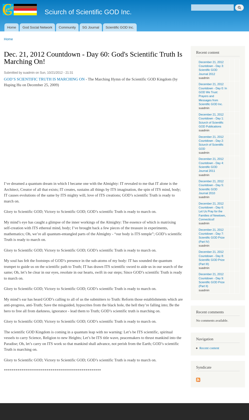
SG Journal (90, 27)
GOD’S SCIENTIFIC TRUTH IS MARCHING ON (44, 79)
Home (11, 27)
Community (67, 27)
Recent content (209, 348)
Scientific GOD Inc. (120, 27)
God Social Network (37, 27)
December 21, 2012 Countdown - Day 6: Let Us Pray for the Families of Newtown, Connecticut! (212, 211)
